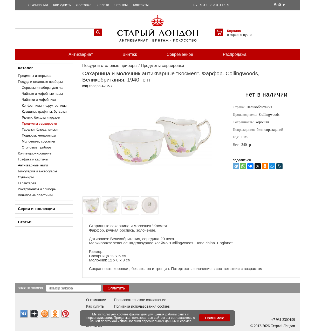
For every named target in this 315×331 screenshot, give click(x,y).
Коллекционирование (34, 153)
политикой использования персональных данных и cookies (146, 321)
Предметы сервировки (39, 123)
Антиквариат (81, 54)
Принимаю (214, 318)
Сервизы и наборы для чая (43, 88)
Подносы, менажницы (39, 135)
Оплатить (116, 288)
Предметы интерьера (34, 76)
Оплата (103, 5)
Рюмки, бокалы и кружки (41, 117)
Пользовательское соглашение (140, 300)
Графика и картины (33, 159)
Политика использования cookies (142, 306)
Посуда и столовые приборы (40, 82)
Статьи (24, 222)
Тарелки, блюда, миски (40, 129)
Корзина (234, 31)
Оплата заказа (30, 288)
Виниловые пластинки (35, 195)
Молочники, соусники (38, 141)
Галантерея (27, 183)
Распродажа (234, 54)
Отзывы (121, 5)
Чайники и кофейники (39, 100)
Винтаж (129, 54)
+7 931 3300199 (211, 5)
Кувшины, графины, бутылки (44, 111)
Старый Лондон (283, 326)
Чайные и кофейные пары (42, 94)
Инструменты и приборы (37, 189)
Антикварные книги (33, 165)
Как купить (62, 5)
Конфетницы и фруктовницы (44, 105)
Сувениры (26, 177)
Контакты (140, 5)
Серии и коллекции (36, 208)
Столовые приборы (37, 147)
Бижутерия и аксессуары (37, 171)
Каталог (25, 68)
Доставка (84, 5)
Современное (180, 54)
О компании (38, 5)
